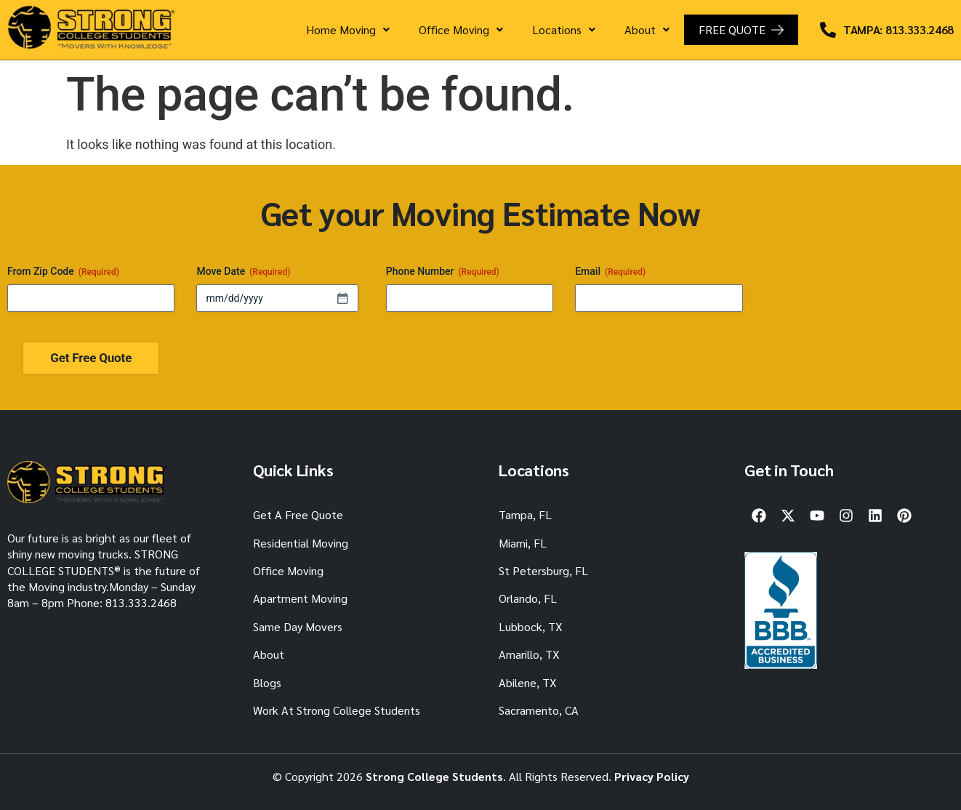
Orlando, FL (528, 598)
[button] (347, 30)
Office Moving (461, 29)
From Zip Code (63, 271)
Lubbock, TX (531, 626)
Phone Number (442, 271)
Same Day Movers (297, 626)
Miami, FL (523, 542)
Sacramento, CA (539, 710)
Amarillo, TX (529, 654)
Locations (563, 29)
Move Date (243, 271)
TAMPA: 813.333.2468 (898, 29)
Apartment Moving (300, 598)
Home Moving (348, 29)
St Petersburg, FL (543, 570)
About (647, 29)
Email (610, 271)
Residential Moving (300, 542)
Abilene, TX (528, 682)
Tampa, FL (525, 514)
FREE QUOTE (732, 29)
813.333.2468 (141, 602)
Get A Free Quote (298, 514)
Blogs (267, 682)
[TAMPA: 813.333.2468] (828, 30)
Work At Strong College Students (336, 710)
